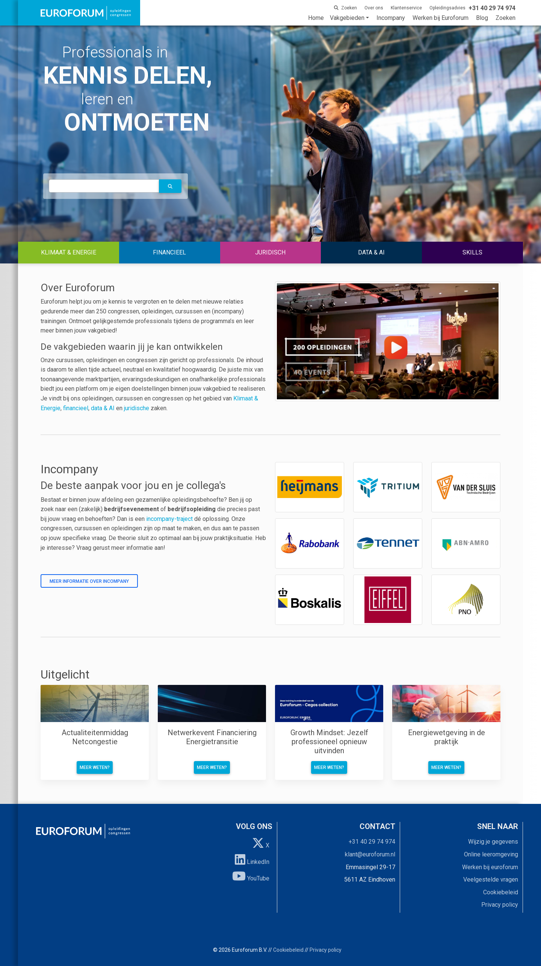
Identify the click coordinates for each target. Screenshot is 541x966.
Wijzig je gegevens (493, 841)
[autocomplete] (104, 186)
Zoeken (505, 17)
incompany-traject (169, 518)
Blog (482, 17)
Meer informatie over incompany (89, 581)
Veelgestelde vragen (490, 879)
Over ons (373, 8)
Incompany (390, 17)
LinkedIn (252, 859)
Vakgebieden (347, 17)
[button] (170, 186)
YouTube (250, 876)
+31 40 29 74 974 (372, 841)
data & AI (103, 408)
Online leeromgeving (491, 854)
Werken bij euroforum (490, 867)
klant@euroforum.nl (370, 854)
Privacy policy (499, 904)
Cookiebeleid (500, 892)
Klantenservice (406, 8)
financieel (75, 408)
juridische (136, 408)
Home (316, 17)
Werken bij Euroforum (440, 17)
